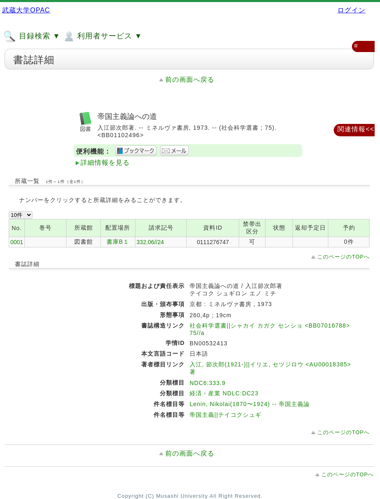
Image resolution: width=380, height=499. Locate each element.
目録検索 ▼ (31, 36)
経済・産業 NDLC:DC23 (224, 393)
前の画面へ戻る (189, 79)
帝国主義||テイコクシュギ (225, 414)
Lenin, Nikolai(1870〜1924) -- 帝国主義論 (250, 404)
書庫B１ (118, 241)
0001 (16, 242)
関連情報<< (355, 129)
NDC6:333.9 (208, 383)
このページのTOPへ (343, 257)
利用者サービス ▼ (102, 36)
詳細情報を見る (105, 162)
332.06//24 (150, 242)
